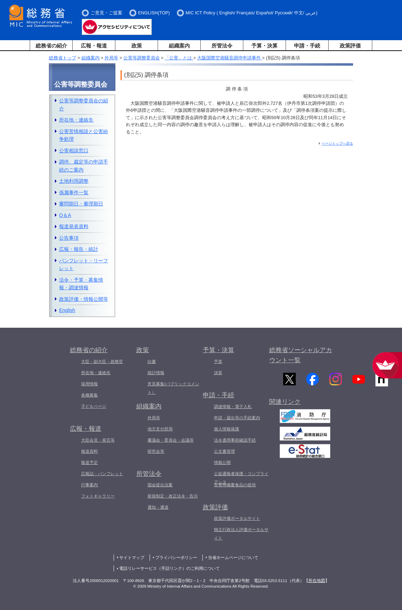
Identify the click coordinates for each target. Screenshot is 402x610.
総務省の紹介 (51, 46)
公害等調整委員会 (141, 57)
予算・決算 (264, 46)
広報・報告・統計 (78, 249)
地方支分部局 (160, 429)
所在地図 (316, 581)
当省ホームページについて (233, 557)
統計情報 (156, 372)
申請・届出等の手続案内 (237, 417)
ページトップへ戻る (337, 143)
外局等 (111, 57)
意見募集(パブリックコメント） (173, 388)
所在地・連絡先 (76, 120)
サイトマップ (131, 557)
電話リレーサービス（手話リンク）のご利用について (169, 568)
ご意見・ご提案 (106, 12)
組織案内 (179, 46)
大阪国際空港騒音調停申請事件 (229, 57)
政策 (136, 46)
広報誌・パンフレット (102, 473)
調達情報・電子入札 (233, 406)
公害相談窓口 (73, 150)
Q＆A (65, 215)
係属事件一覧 (73, 192)
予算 (218, 361)
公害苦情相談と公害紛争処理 (83, 135)
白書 (152, 361)
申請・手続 (307, 46)
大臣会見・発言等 (98, 440)
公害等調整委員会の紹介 (83, 104)
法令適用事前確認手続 (235, 440)
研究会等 (156, 451)
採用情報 (89, 384)
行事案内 (89, 484)
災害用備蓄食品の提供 (235, 484)
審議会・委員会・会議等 (171, 440)
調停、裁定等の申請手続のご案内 (83, 166)
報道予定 (89, 462)
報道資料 (89, 451)
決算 (218, 372)
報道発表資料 (73, 226)
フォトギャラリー (98, 496)
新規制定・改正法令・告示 (173, 496)
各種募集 (89, 395)
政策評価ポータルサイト (237, 518)
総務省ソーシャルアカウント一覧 (300, 355)
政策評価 (350, 46)
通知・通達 (158, 507)
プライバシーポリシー (176, 557)
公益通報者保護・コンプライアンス (241, 478)
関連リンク (285, 404)
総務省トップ (62, 57)
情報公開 (222, 462)
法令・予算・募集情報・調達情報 (81, 284)
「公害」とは (179, 57)
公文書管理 (224, 451)
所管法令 (221, 46)
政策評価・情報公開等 (83, 299)
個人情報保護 (226, 429)
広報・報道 (94, 46)
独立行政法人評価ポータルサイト (241, 533)
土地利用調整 (73, 181)
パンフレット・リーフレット (83, 264)
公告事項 (69, 238)
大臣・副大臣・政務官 (102, 361)
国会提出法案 (160, 484)
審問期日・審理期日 (81, 203)
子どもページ (93, 406)
